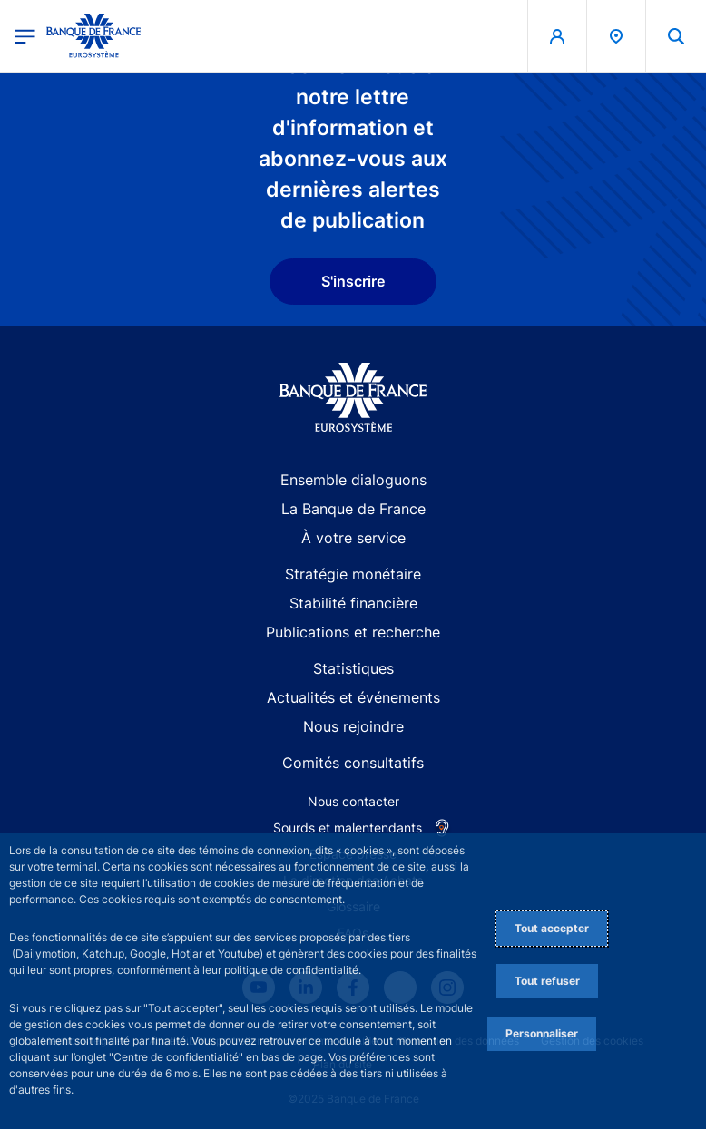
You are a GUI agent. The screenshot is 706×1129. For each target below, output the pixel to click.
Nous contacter (353, 801)
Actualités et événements (353, 697)
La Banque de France (353, 509)
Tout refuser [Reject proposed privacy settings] (547, 981)
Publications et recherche (353, 632)
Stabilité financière (353, 603)
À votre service (353, 538)
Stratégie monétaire (353, 574)
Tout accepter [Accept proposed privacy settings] (552, 928)
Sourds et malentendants (347, 827)
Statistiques (353, 668)
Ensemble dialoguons (353, 480)
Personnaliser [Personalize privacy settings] (541, 1033)
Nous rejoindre (353, 726)
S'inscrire (353, 281)
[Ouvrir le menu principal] (25, 35)
